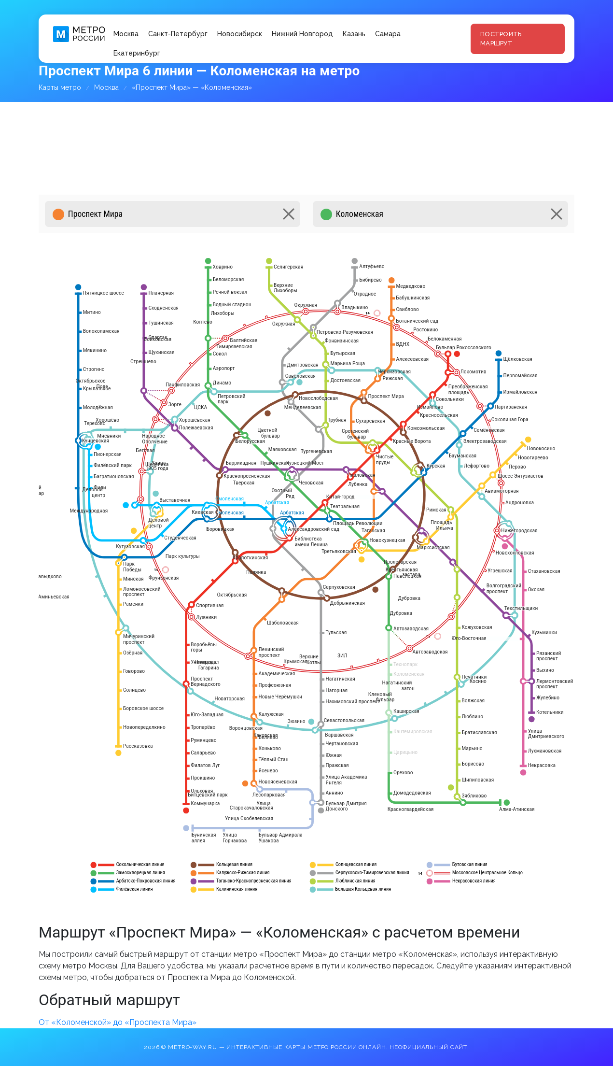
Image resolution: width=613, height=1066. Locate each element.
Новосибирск (239, 34)
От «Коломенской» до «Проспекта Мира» (117, 1022)
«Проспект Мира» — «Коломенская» (192, 87)
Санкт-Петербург (178, 34)
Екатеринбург (136, 53)
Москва (126, 34)
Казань (354, 34)
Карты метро (60, 87)
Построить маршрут (500, 38)
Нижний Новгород (302, 34)
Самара (388, 34)
